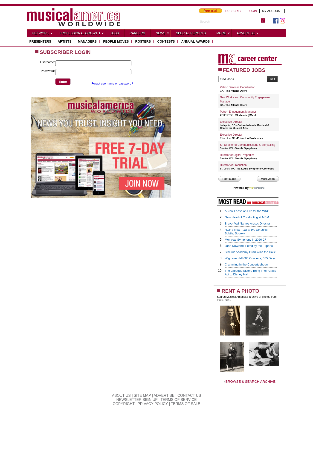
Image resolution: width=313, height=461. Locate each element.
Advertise (248, 34)
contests (166, 41)
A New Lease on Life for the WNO (247, 211)
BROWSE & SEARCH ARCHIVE (251, 381)
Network (42, 34)
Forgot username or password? (112, 83)
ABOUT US (121, 395)
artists (65, 41)
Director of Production (233, 165)
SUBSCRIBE (234, 11)
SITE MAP (142, 395)
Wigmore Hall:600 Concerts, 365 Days (250, 258)
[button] (263, 20)
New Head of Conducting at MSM (247, 217)
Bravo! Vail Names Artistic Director (247, 223)
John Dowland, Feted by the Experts (249, 246)
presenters (40, 41)
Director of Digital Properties (237, 155)
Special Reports (191, 33)
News (162, 34)
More (223, 34)
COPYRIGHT (124, 404)
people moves (116, 41)
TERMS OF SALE (185, 404)
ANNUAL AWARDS (195, 41)
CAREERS (137, 33)
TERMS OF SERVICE (179, 400)
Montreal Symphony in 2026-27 (245, 239)
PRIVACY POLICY (153, 404)
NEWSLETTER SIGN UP (136, 400)
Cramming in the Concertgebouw (246, 264)
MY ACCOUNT (272, 11)
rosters (143, 41)
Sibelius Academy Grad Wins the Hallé (250, 252)
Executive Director (231, 121)
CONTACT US (189, 395)
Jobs (114, 33)
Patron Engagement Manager (238, 111)
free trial (210, 11)
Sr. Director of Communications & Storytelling (247, 144)
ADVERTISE (164, 395)
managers (87, 41)
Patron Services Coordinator (237, 87)
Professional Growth (81, 34)
